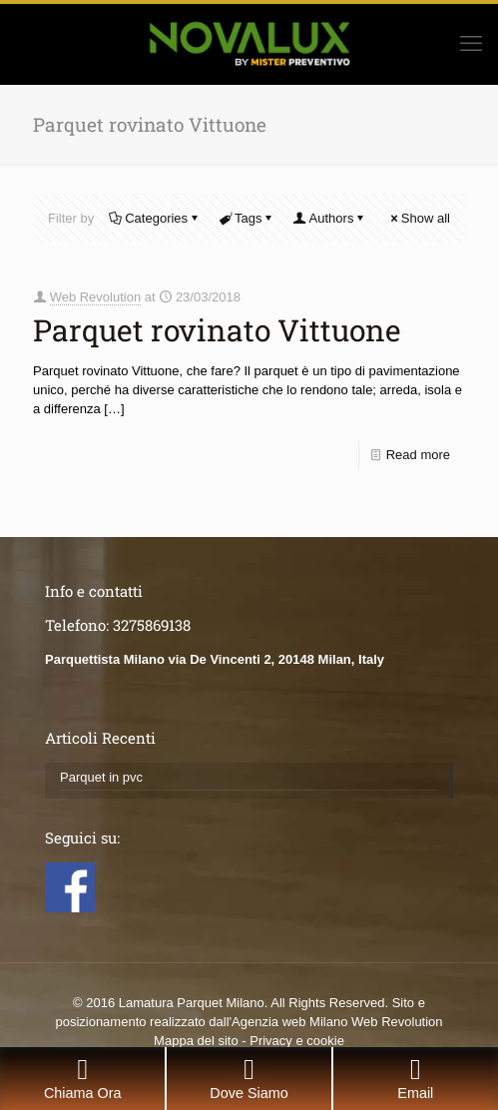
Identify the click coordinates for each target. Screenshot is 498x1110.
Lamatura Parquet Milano (191, 1002)
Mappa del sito (196, 1040)
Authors (330, 218)
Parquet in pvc (101, 777)
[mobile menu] (471, 44)
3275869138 (152, 625)
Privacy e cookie (296, 1040)
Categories (155, 218)
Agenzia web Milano (289, 1021)
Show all (419, 218)
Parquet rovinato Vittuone (217, 329)
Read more (418, 454)
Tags (246, 218)
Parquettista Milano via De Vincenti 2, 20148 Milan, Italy (214, 659)
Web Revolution (96, 296)
